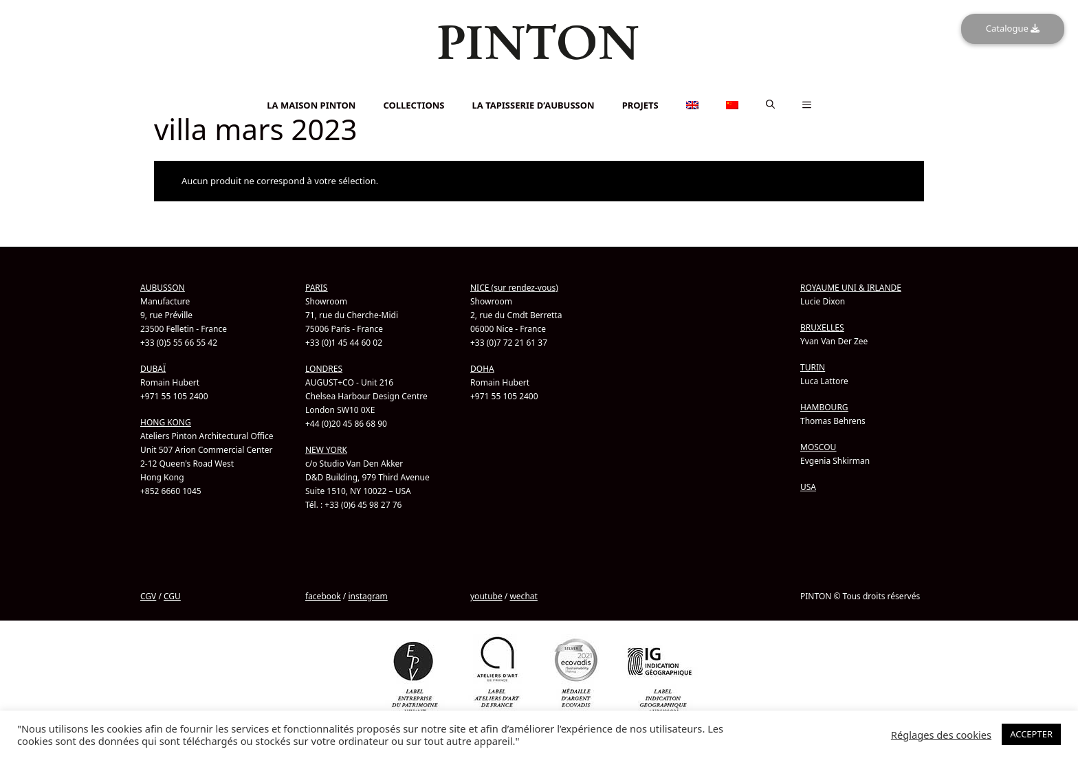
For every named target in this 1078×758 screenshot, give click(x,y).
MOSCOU (818, 446)
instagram (367, 595)
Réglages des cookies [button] (941, 734)
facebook (323, 595)
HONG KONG (165, 421)
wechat (523, 595)
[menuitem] (539, 86)
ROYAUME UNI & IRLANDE (850, 287)
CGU (172, 595)
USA (808, 486)
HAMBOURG (824, 406)
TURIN (812, 366)
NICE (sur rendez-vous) (514, 287)
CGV (148, 595)
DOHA (482, 368)
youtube (486, 595)
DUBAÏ (153, 368)
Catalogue (1013, 28)
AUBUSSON (162, 287)
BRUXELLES (822, 327)
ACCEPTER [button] (1031, 734)
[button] (770, 104)
